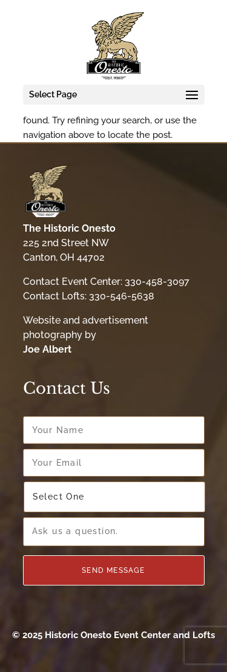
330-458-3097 (157, 281)
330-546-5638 (121, 296)
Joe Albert (47, 349)
